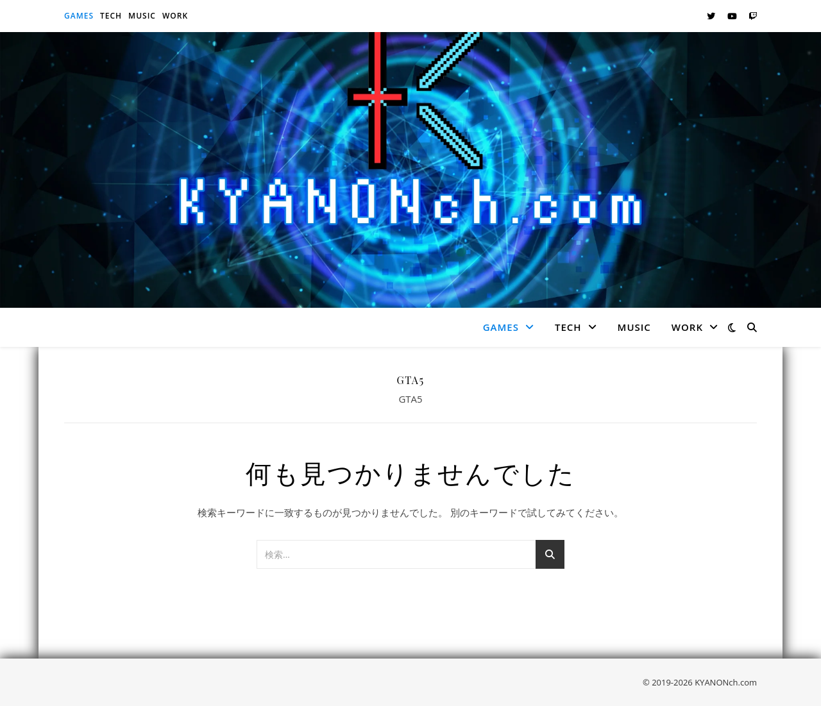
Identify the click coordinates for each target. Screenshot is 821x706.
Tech (111, 15)
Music (142, 15)
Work (175, 15)
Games (79, 15)
